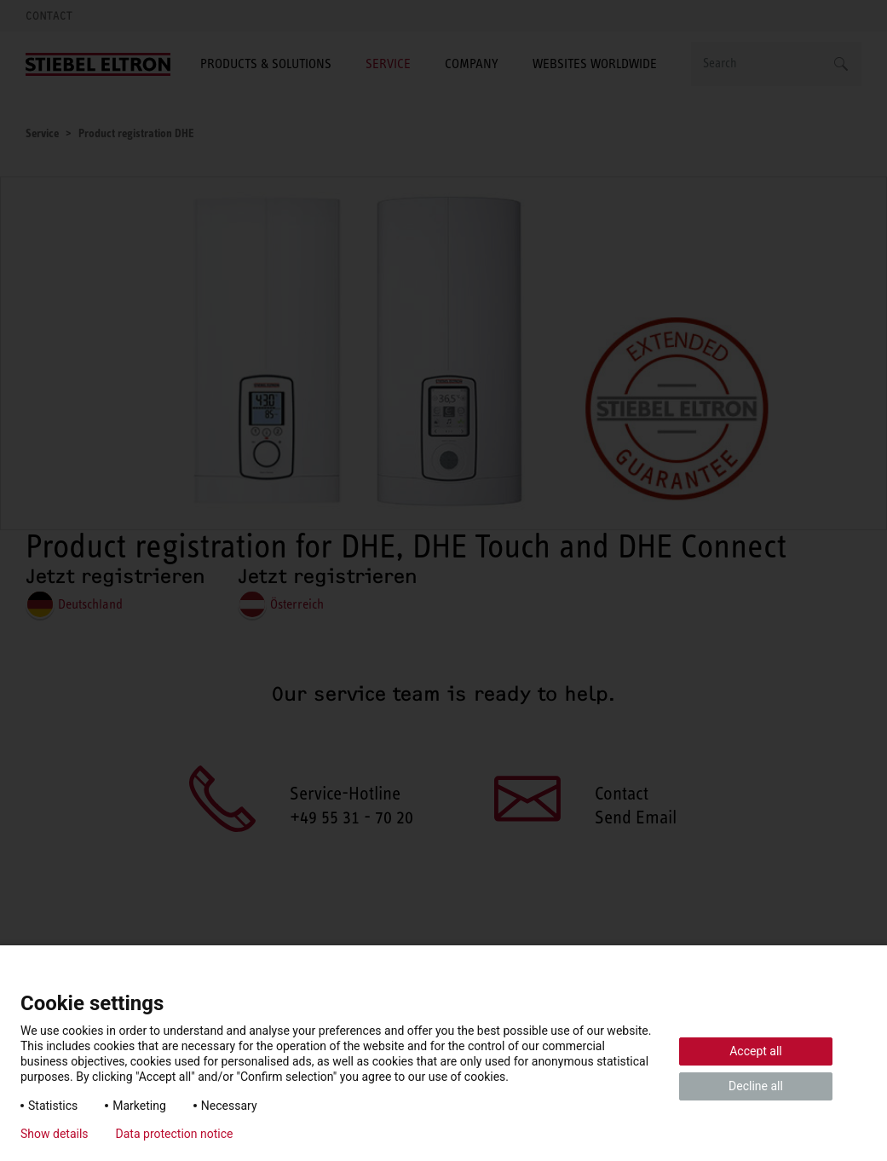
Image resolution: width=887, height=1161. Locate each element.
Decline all (756, 1086)
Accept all (755, 1051)
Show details (54, 1134)
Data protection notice (174, 1134)
